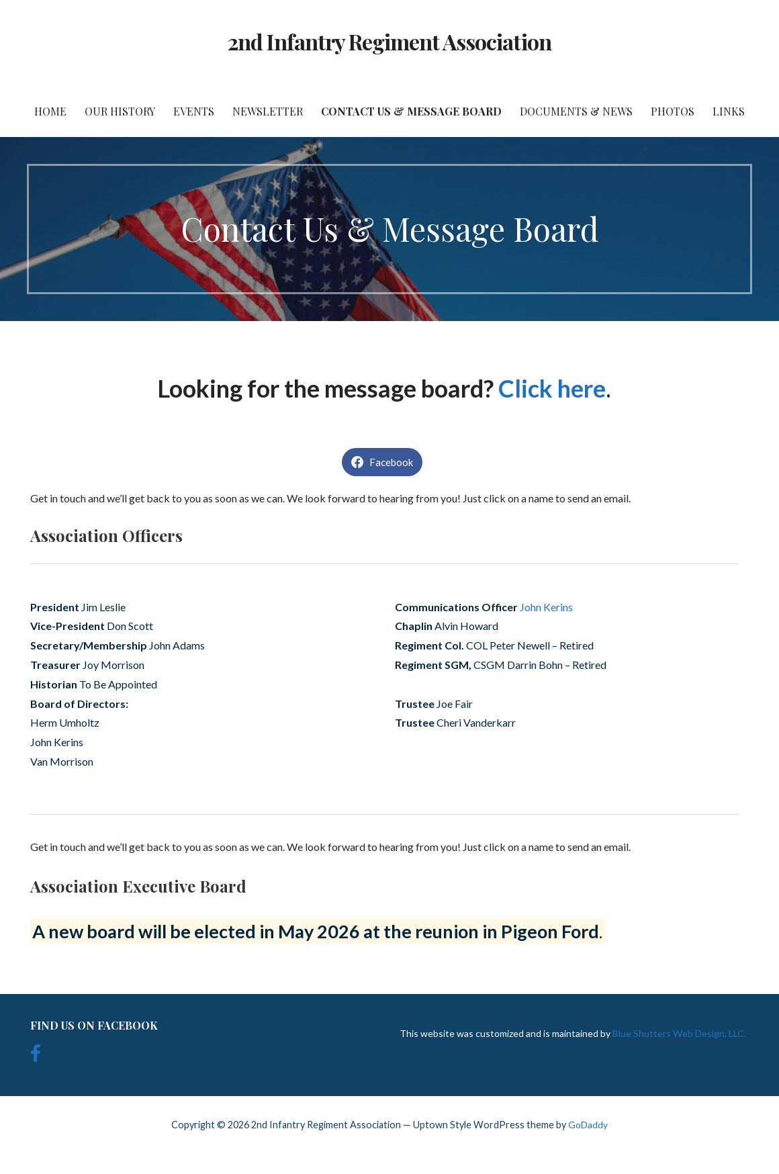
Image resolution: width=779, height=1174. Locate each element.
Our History (120, 111)
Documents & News (576, 111)
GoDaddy (588, 1124)
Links (729, 111)
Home (50, 111)
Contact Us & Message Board (411, 111)
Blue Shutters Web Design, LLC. (679, 1033)
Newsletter (267, 111)
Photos (672, 111)
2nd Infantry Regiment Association (389, 41)
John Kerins (546, 606)
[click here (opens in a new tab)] (506, 388)
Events (193, 111)
